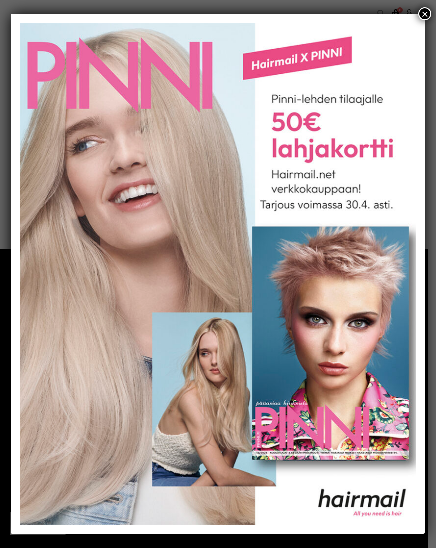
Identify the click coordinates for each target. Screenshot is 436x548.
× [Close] (425, 14)
